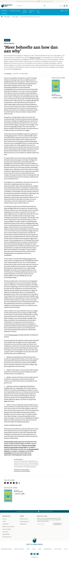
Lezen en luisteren (6, 529)
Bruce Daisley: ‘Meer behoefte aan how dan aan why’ (30, 16)
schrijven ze (7, 445)
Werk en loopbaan (15, 16)
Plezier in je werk (35, 57)
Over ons (4, 518)
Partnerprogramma (6, 536)
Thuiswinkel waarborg (6, 549)
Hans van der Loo (19, 441)
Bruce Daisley (14, 335)
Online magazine (7, 16)
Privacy (33, 549)
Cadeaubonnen (23, 524)
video (25, 430)
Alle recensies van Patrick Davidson (22, 471)
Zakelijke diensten (24, 518)
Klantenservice (6, 516)
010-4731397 (65, 10)
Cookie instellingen (47, 549)
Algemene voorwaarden (19, 549)
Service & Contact (57, 549)
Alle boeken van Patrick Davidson (21, 469)
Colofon (28, 549)
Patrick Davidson (8, 73)
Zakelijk (22, 516)
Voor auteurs (5, 531)
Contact (4, 521)
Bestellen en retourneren (8, 526)
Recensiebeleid (5, 534)
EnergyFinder (7, 453)
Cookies (39, 549)
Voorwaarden (5, 524)
